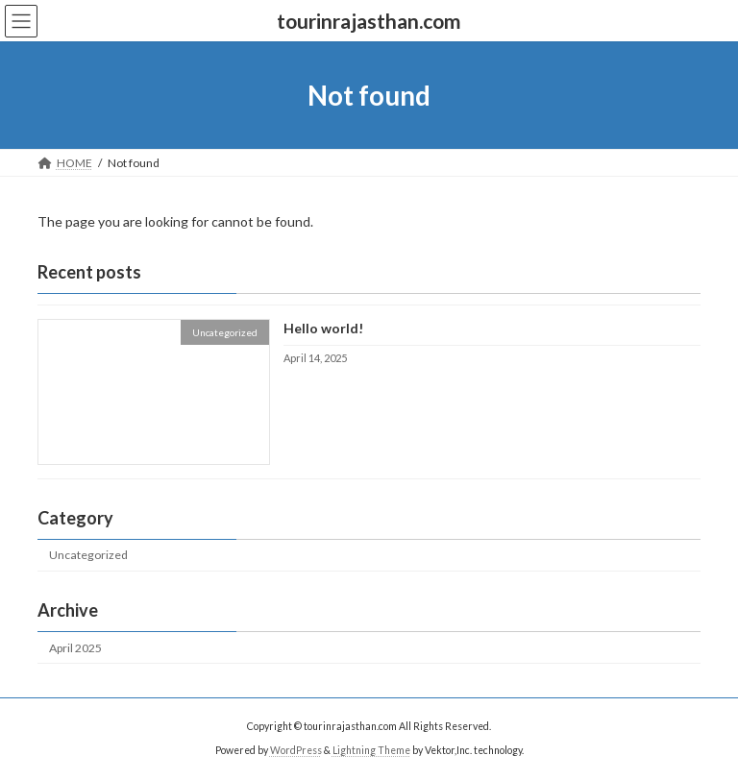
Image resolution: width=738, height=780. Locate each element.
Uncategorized (88, 555)
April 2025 (75, 648)
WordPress (296, 750)
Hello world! (323, 329)
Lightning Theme (371, 750)
